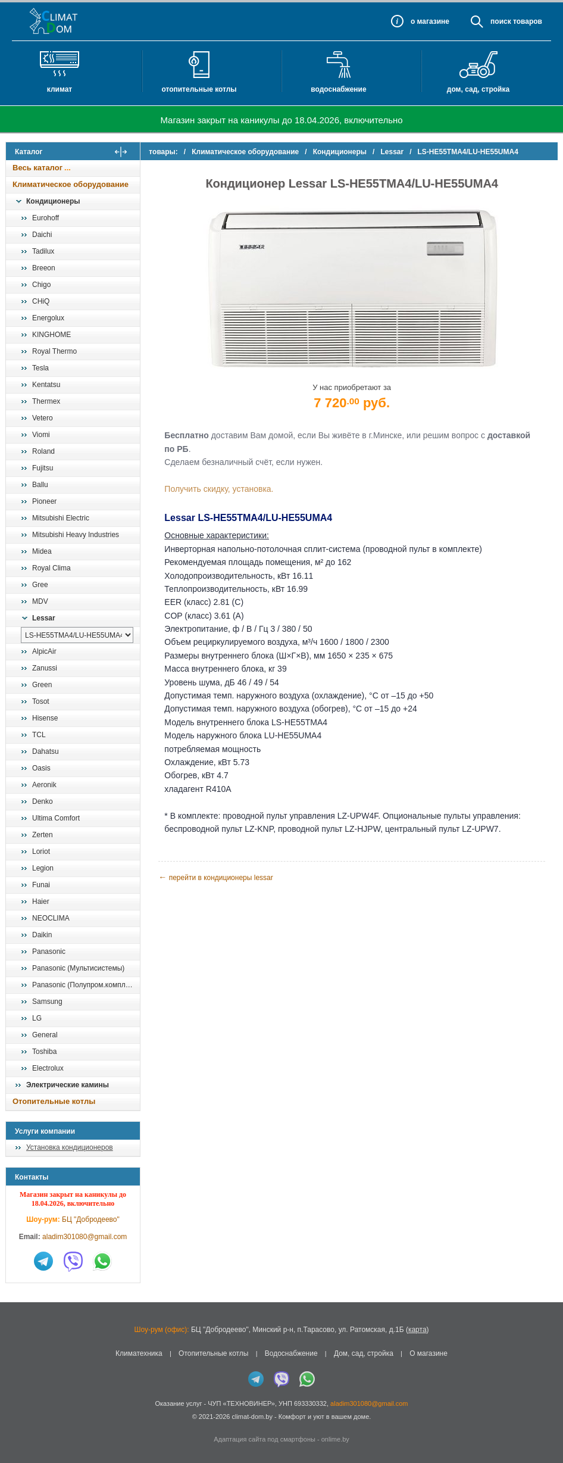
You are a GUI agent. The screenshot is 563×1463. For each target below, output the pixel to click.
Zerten (42, 835)
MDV (40, 601)
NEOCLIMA (51, 918)
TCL (39, 735)
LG (37, 1018)
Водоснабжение (338, 89)
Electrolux (48, 1068)
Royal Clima (51, 568)
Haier (40, 901)
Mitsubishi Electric (60, 518)
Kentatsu (46, 384)
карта (417, 1329)
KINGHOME (51, 334)
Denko (42, 801)
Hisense (45, 718)
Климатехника (138, 1353)
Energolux (48, 318)
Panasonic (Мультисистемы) (78, 968)
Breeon (43, 268)
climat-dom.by (252, 1416)
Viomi (41, 435)
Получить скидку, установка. (224, 489)
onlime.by (335, 1439)
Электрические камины (67, 1085)
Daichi (42, 234)
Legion (43, 868)
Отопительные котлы (198, 89)
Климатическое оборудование (70, 184)
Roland (43, 451)
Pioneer (44, 501)
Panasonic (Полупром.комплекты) (85, 985)
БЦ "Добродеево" (91, 1219)
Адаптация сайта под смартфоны (264, 1439)
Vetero (42, 418)
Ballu (40, 485)
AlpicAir (44, 651)
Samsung (47, 1001)
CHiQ (40, 301)
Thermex (46, 401)
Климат (59, 89)
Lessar (43, 618)
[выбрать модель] (77, 635)
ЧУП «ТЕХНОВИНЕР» (241, 1403)
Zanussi (44, 668)
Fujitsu (42, 468)
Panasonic (48, 951)
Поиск (500, 21)
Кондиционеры (53, 201)
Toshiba (44, 1051)
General (45, 1035)
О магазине (428, 1353)
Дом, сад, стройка (478, 89)
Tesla (40, 368)
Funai (41, 885)
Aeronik (44, 785)
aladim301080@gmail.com (84, 1237)
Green (42, 685)
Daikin (42, 935)
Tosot (40, 701)
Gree (40, 585)
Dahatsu (45, 751)
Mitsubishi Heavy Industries (75, 535)
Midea (42, 551)
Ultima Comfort (56, 818)
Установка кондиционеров (69, 1147)
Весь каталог (37, 167)
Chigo (41, 284)
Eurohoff (45, 218)
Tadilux (43, 251)
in (16, 1425)
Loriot (41, 851)
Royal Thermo (54, 351)
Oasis (41, 768)
